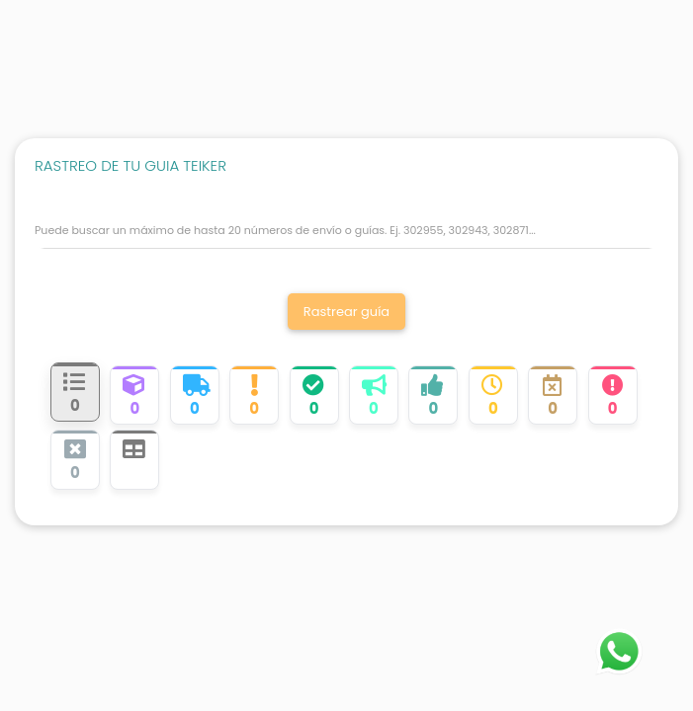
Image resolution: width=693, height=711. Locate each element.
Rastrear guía (346, 311)
